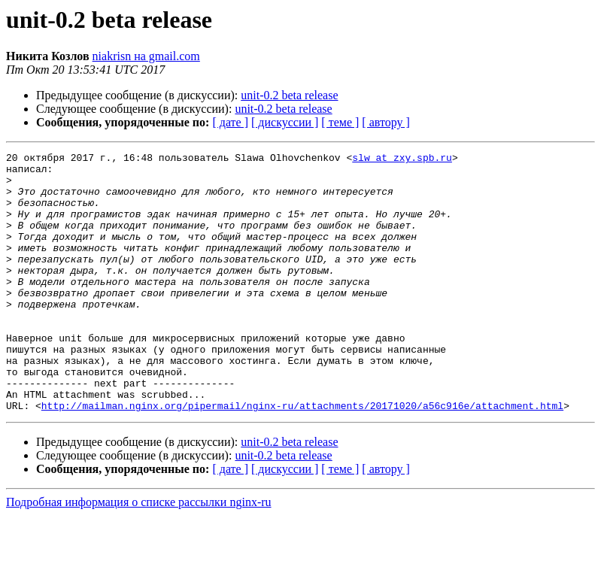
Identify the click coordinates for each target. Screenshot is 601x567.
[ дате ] (230, 122)
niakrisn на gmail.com (146, 56)
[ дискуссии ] (284, 122)
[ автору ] (385, 122)
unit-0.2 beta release (289, 95)
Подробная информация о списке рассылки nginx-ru (139, 553)
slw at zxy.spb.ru (402, 159)
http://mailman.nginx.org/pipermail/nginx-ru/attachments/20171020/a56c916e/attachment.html (302, 457)
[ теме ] (340, 122)
